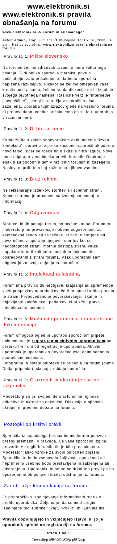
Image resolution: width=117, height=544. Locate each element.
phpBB (50, 540)
